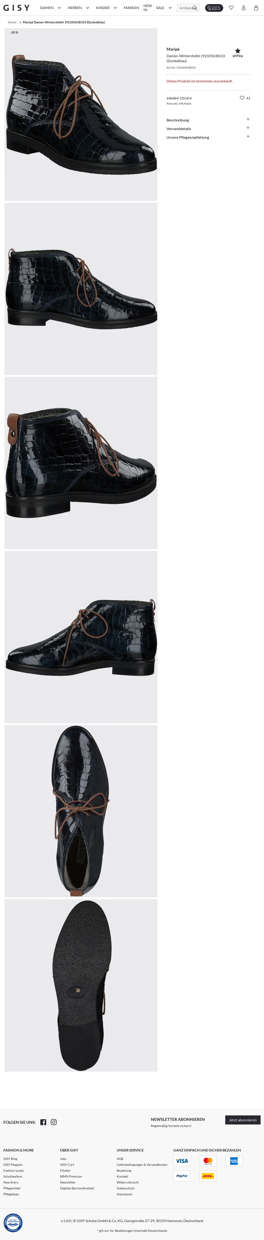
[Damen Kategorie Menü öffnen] (59, 7)
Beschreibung (208, 120)
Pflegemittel (11, 1188)
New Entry (10, 1182)
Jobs (63, 1159)
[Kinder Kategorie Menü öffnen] (115, 7)
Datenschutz (125, 1188)
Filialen (65, 1170)
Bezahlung (124, 1170)
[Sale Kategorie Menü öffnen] (170, 7)
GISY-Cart (67, 1164)
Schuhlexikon (12, 1176)
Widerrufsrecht (128, 1182)
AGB (120, 1159)
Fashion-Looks (13, 1170)
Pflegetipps (11, 1194)
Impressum (124, 1194)
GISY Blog (10, 1159)
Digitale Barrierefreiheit (77, 1188)
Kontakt (122, 1176)
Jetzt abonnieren (243, 1120)
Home (12, 22)
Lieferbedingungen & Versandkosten (142, 1164)
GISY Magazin (13, 1164)
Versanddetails (208, 128)
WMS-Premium (71, 1176)
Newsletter (68, 1182)
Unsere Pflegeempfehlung (208, 137)
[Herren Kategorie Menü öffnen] (87, 7)
